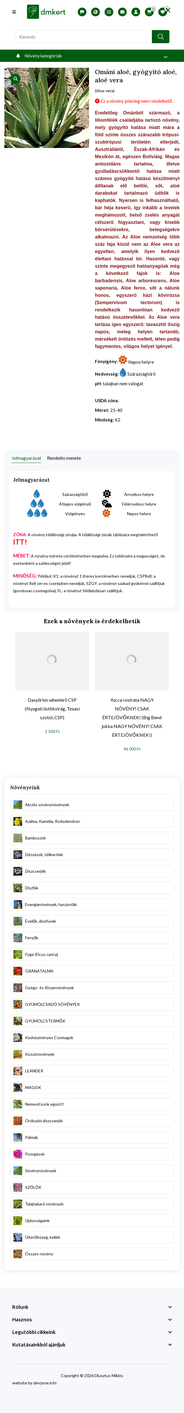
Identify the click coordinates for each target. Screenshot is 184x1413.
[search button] (160, 36)
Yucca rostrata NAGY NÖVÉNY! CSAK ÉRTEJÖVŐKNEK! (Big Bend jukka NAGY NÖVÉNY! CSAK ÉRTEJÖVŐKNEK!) (132, 717)
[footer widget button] (92, 1307)
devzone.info (45, 1382)
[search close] (167, 10)
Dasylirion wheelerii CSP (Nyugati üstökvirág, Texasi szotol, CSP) (52, 708)
